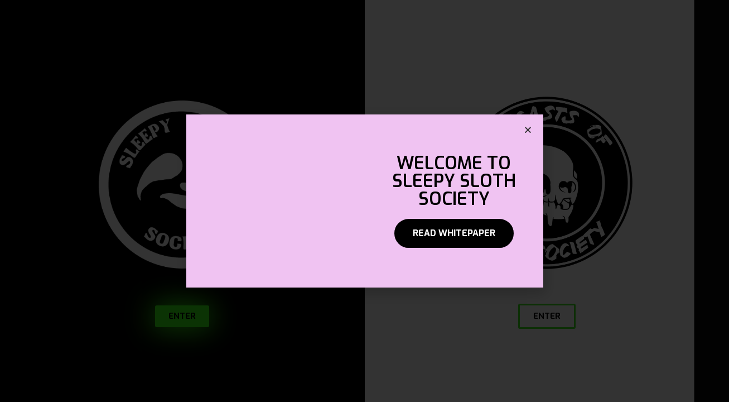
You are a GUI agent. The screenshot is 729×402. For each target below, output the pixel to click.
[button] (454, 233)
